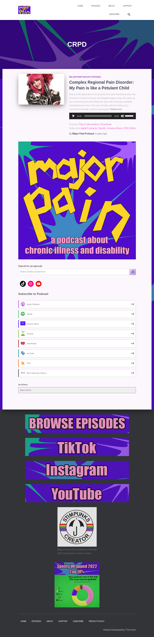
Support (127, 6)
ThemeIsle (130, 629)
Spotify (102, 128)
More (133, 128)
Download (106, 124)
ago (101, 133)
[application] (102, 116)
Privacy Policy (96, 621)
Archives (23, 384)
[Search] (132, 272)
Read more (116, 109)
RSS (126, 128)
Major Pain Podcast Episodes (85, 77)
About (111, 6)
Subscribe (114, 14)
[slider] (98, 116)
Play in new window (89, 124)
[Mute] (122, 116)
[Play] (73, 116)
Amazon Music (115, 128)
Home (80, 6)
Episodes (95, 6)
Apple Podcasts (89, 128)
